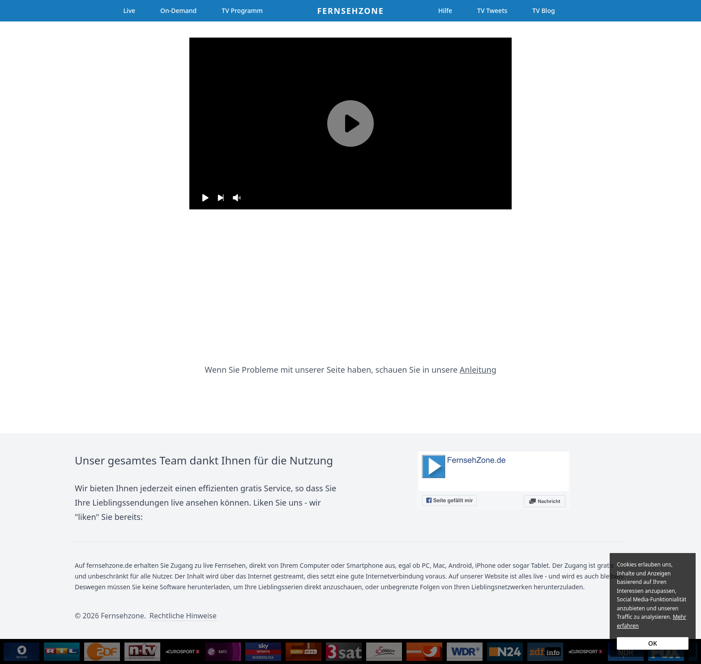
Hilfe (445, 10)
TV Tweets (492, 10)
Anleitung (478, 369)
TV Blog (543, 10)
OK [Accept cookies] (652, 643)
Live (129, 10)
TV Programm (242, 10)
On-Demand (178, 10)
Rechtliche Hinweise (183, 616)
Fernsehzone (350, 10)
